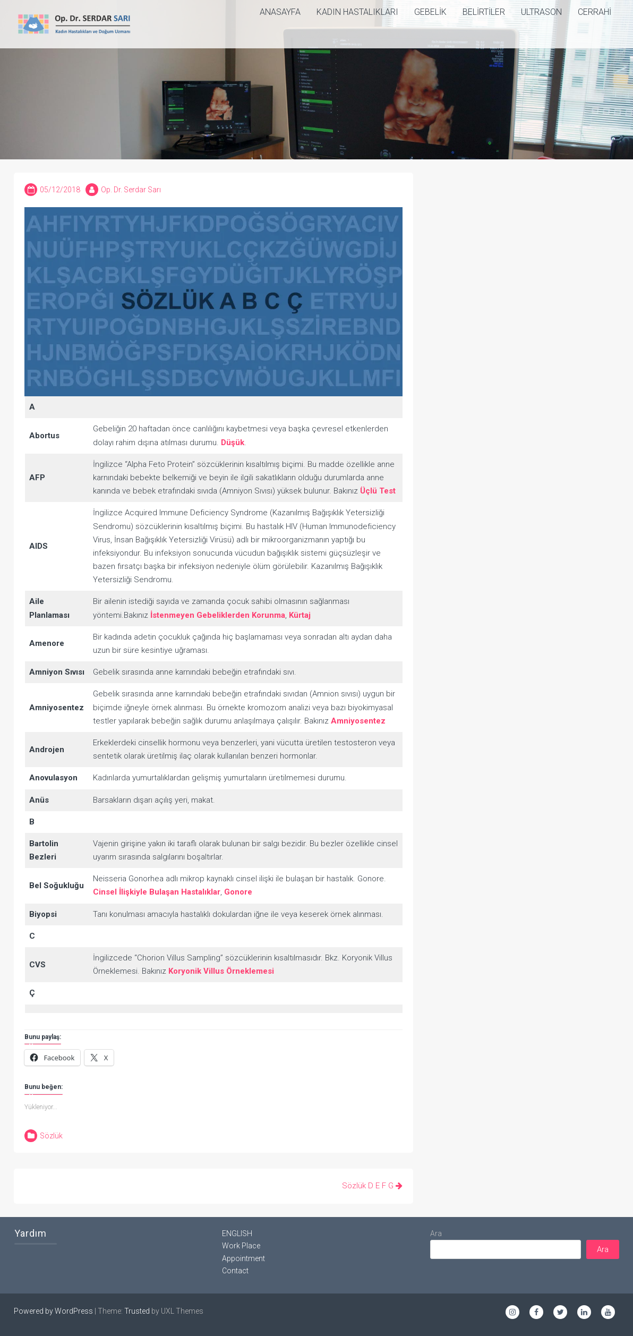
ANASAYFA (280, 12)
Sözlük (51, 1135)
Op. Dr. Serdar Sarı (131, 189)
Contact (235, 1270)
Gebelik (430, 12)
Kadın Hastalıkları (357, 12)
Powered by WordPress (53, 1311)
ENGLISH (237, 1233)
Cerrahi (594, 12)
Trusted (137, 1311)
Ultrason (541, 12)
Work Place (241, 1245)
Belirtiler (484, 12)
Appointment (243, 1258)
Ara (436, 1233)
